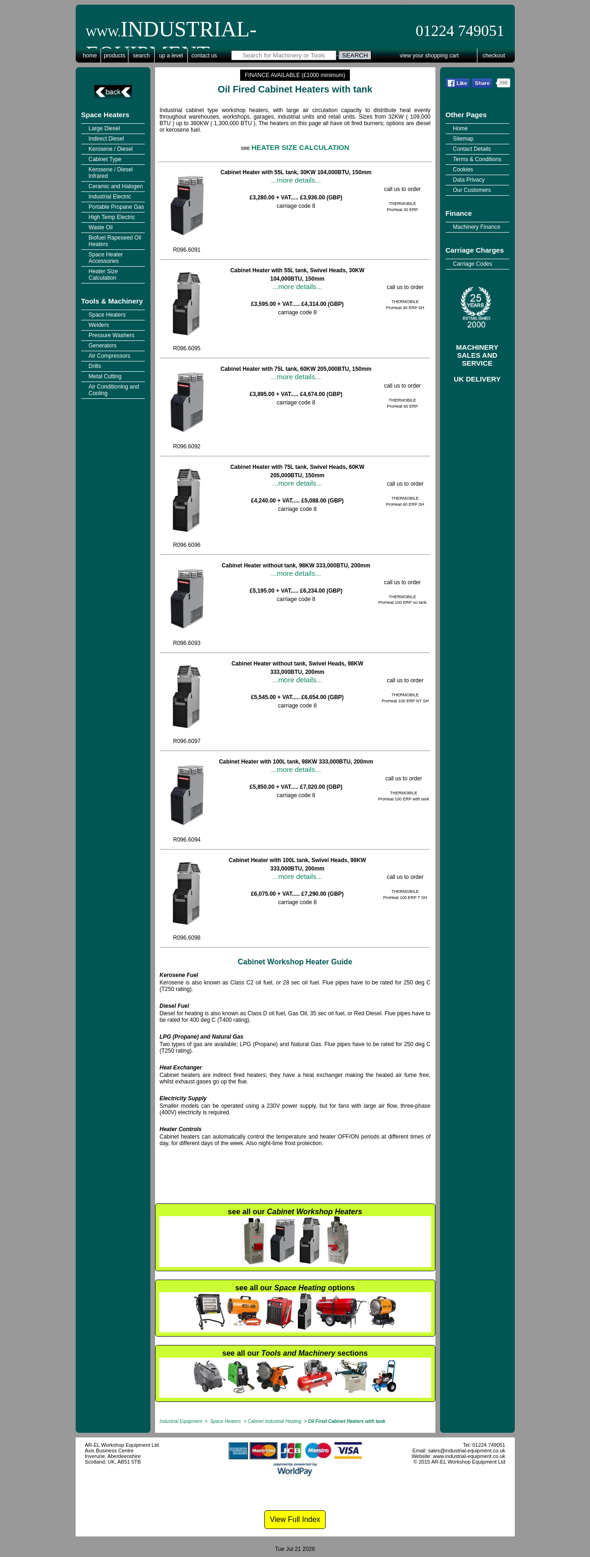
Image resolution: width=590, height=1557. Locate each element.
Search (141, 55)
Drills (95, 366)
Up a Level (171, 55)
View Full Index (295, 1519)
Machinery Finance (476, 227)
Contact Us (204, 55)
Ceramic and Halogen (116, 186)
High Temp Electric (112, 217)
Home (90, 55)
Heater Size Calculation (103, 274)
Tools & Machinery (112, 301)
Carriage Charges (475, 250)
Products (114, 55)
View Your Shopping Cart (429, 55)
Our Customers (472, 190)
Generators (103, 345)
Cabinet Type (105, 159)
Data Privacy (469, 180)
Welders (99, 325)
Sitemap (463, 138)
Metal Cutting (105, 376)
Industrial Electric (110, 196)
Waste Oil (101, 227)
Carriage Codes (472, 264)
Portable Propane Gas (116, 207)
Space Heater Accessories (106, 257)
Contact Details (472, 149)
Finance (459, 213)
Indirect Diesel (106, 138)
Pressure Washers (112, 335)
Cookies (463, 169)
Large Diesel (104, 128)
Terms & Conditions (477, 159)
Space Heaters (105, 115)
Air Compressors (109, 356)
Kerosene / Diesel (111, 149)
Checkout (494, 55)
